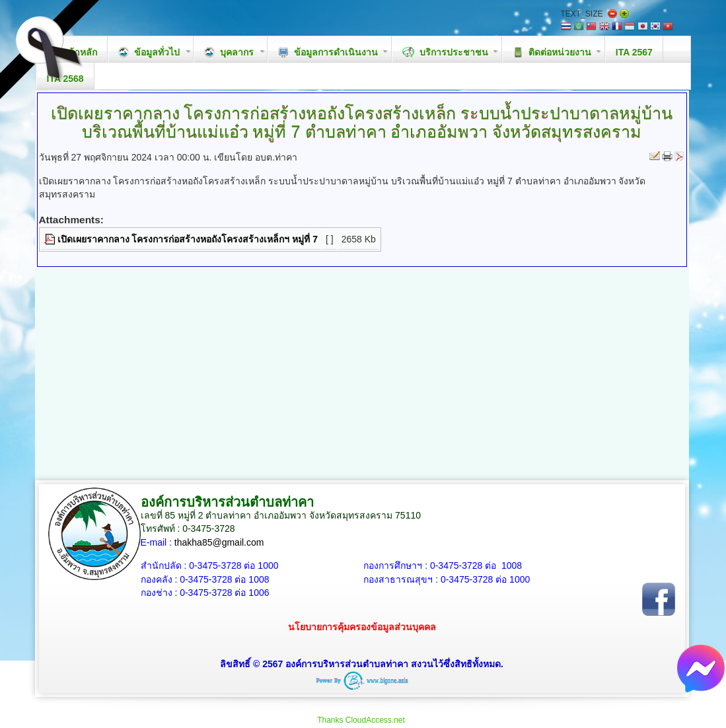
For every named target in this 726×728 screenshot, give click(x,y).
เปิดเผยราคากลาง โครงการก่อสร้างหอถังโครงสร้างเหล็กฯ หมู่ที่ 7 (187, 239)
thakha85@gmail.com (219, 542)
